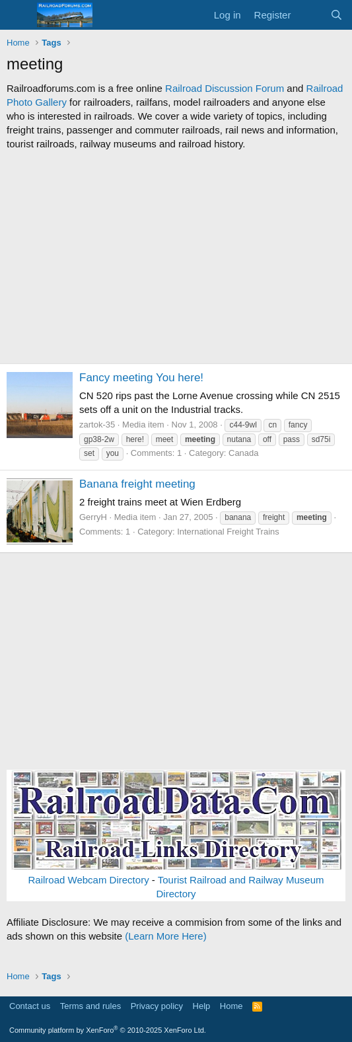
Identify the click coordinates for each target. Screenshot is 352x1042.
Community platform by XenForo (107, 1030)
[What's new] (310, 15)
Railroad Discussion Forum (224, 88)
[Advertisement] (176, 257)
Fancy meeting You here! (141, 377)
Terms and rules (90, 1006)
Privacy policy (157, 1006)
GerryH (93, 517)
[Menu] (18, 15)
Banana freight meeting (137, 484)
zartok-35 (97, 424)
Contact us (29, 1006)
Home (231, 1006)
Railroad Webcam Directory (88, 879)
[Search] (336, 15)
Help (202, 1006)
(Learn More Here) (165, 936)
